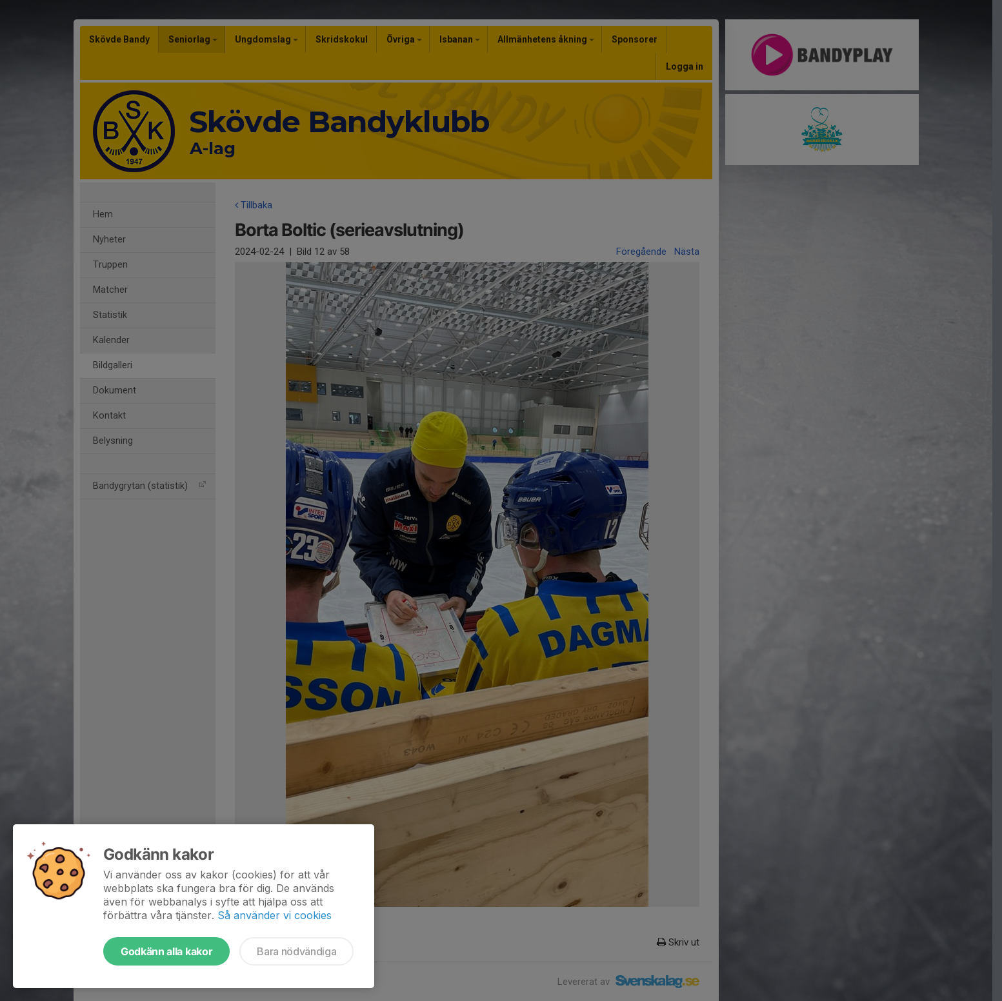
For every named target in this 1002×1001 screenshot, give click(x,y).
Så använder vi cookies (274, 915)
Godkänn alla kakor (166, 951)
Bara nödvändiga (296, 951)
